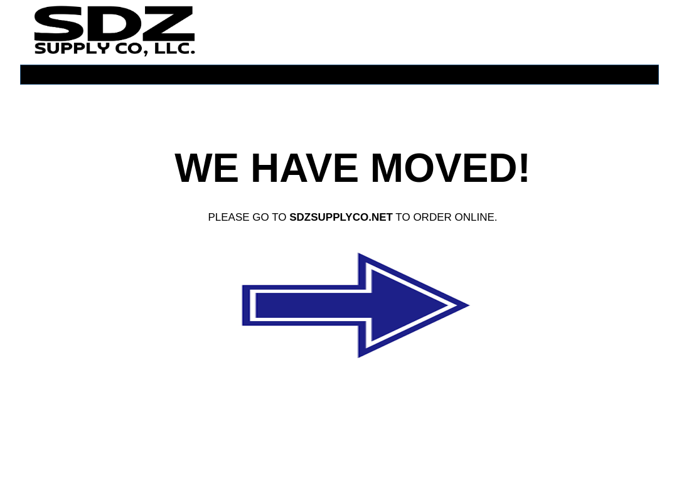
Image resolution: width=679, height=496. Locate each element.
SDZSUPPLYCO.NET (341, 217)
